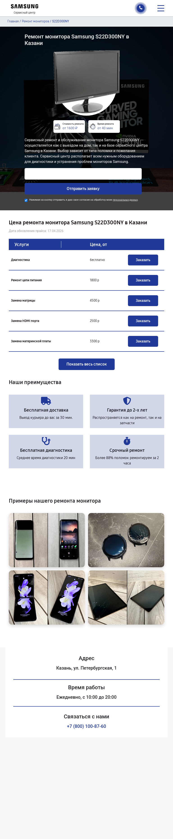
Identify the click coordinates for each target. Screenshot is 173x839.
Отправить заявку (83, 188)
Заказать (143, 260)
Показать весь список (86, 364)
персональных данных (125, 199)
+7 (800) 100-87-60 (86, 726)
